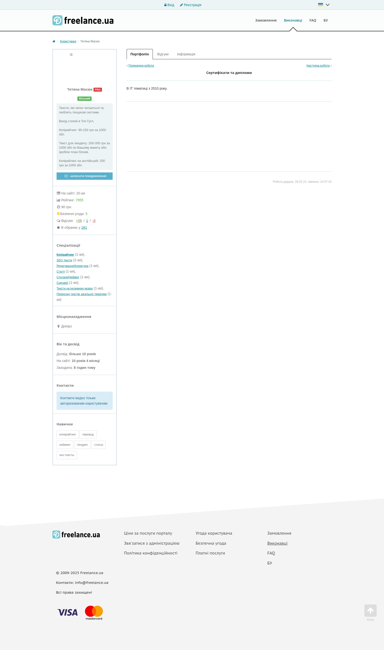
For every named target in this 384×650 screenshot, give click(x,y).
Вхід (169, 5)
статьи (98, 444)
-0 (93, 221)
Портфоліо (140, 54)
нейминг (65, 444)
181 (84, 227)
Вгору (370, 612)
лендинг (82, 444)
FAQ (313, 20)
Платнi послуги (210, 553)
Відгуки (163, 54)
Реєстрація (190, 5)
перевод (88, 434)
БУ (326, 20)
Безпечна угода (211, 543)
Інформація (186, 54)
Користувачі (68, 41)
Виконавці (293, 20)
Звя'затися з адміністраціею (152, 543)
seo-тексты (66, 455)
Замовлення (266, 20)
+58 (79, 221)
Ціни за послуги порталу (148, 533)
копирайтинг (67, 434)
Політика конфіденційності (151, 553)
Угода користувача (214, 533)
